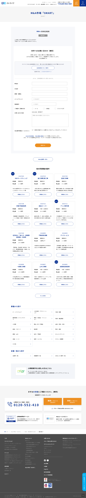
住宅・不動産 (37, 334)
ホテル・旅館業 (59, 339)
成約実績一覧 (8, 470)
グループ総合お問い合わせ (50, 441)
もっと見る (43, 295)
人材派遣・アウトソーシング (40, 312)
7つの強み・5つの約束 (10, 447)
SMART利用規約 (30, 136)
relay (45, 454)
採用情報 (54, 2)
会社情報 (44, 2)
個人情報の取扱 (39, 136)
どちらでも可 (60, 108)
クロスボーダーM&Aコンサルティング (14, 461)
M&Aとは (27, 440)
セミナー (7, 474)
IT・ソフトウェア (17, 312)
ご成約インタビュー (9, 468)
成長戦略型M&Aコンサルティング (12, 455)
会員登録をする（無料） (43, 68)
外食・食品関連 (59, 318)
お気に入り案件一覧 (60, 356)
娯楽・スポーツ (17, 329)
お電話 (47, 108)
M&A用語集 (28, 456)
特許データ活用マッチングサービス (13, 462)
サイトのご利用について (10, 495)
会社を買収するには (31, 446)
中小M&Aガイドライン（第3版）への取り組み (15, 497)
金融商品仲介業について (51, 496)
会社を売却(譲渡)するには (32, 444)
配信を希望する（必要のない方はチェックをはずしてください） (51, 130)
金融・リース (16, 339)
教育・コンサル (38, 339)
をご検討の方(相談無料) (53, 401)
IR (46, 2)
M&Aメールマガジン (30, 458)
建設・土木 (15, 334)
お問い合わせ (47, 438)
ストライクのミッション (10, 445)
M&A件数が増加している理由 (33, 442)
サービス (7, 452)
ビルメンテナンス (59, 334)
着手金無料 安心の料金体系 (11, 449)
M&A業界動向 (28, 462)
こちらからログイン (46, 71)
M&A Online (47, 452)
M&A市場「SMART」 (30, 467)
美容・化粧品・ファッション (40, 318)
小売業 (14, 324)
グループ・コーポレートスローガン (13, 443)
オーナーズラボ (47, 450)
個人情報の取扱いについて (25, 495)
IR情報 (45, 466)
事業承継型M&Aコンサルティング (12, 457)
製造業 (35, 329)
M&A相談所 (28, 460)
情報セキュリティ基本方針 (36, 496)
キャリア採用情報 (48, 475)
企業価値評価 (29, 450)
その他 (14, 344)
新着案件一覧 (37, 356)
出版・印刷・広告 (59, 324)
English (49, 2)
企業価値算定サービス (30, 464)
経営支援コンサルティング (11, 459)
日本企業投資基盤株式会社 (69, 447)
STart (45, 448)
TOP (6, 438)
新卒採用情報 (47, 472)
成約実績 (7, 466)
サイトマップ (38, 495)
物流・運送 (58, 329)
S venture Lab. (48, 446)
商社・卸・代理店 (38, 324)
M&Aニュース (28, 454)
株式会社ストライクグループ (70, 438)
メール (36, 108)
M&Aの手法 (29, 448)
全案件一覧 (15, 356)
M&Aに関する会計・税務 (32, 452)
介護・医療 (58, 312)
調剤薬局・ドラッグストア (19, 318)
